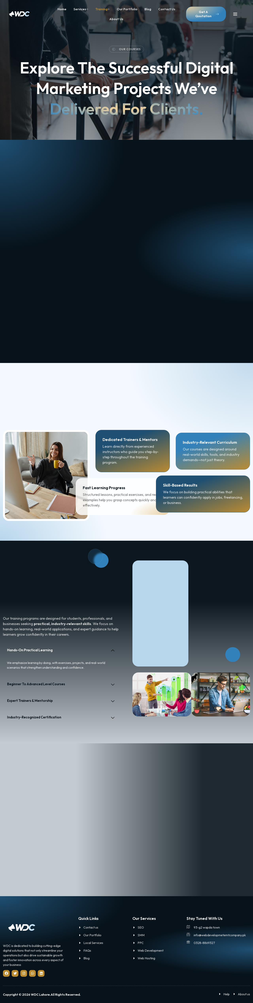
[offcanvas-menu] (235, 14)
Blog (147, 9)
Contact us (166, 9)
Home (62, 9)
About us (116, 19)
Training (102, 9)
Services (81, 9)
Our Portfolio (127, 9)
